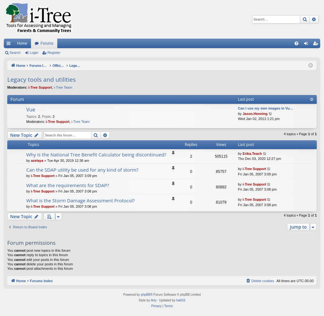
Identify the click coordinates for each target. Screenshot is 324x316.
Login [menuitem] (307, 44)
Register (53, 52)
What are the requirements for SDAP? (67, 185)
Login (34, 52)
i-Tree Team (63, 87)
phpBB (145, 294)
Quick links (9, 44)
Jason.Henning (255, 114)
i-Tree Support (40, 87)
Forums (46, 43)
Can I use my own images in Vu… (265, 108)
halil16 (180, 300)
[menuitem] (296, 43)
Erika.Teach (252, 153)
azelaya (37, 160)
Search (15, 52)
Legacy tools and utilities (41, 79)
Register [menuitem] (317, 44)
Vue (30, 109)
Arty (154, 300)
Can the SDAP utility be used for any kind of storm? (82, 170)
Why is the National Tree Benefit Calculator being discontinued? (96, 154)
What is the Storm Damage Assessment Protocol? (80, 200)
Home (22, 43)
